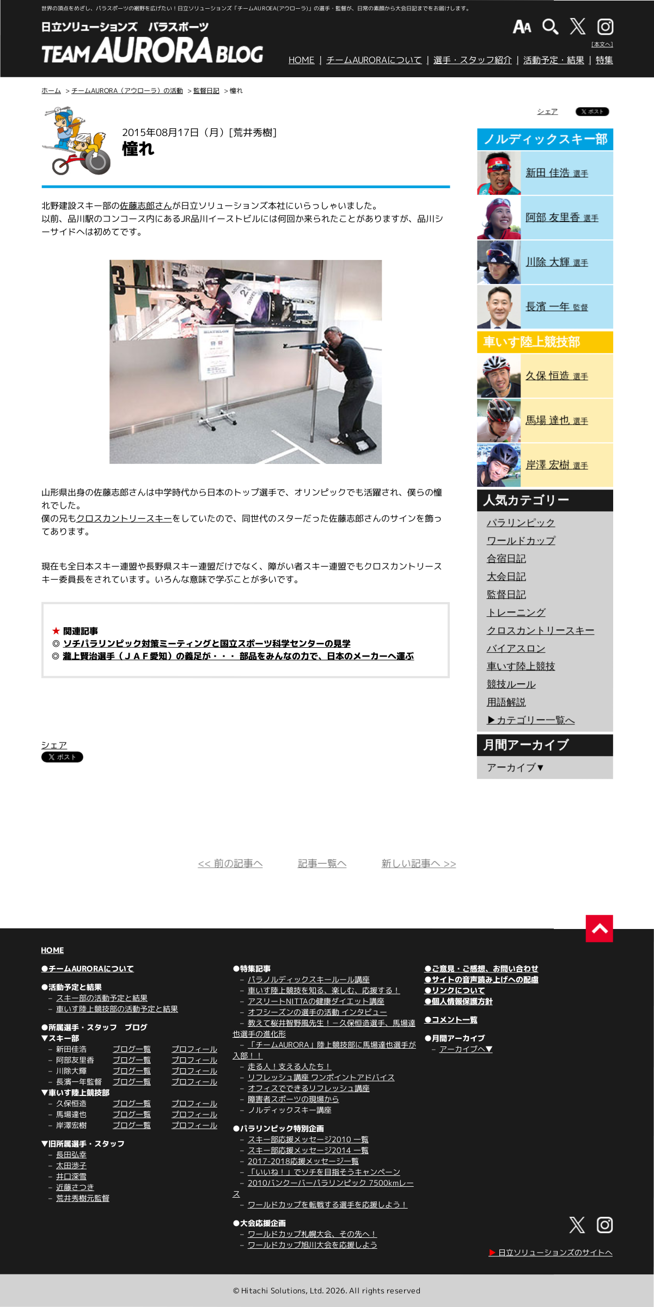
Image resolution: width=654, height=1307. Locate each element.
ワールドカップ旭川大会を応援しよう (312, 1245)
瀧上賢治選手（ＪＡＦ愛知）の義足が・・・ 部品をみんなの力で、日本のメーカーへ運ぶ (238, 656)
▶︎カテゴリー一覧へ (530, 720)
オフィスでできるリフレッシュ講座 (309, 1088)
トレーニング (516, 612)
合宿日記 (506, 558)
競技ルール (510, 684)
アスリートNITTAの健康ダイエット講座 (316, 1001)
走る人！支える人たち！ (290, 1066)
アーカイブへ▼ (466, 1049)
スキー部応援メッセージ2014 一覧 (308, 1150)
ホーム (51, 90)
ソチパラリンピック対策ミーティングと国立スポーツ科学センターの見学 (207, 643)
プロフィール (194, 1049)
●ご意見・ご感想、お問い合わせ (481, 968)
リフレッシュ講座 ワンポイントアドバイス (321, 1077)
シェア (54, 745)
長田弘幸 (71, 1154)
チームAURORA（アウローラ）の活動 (127, 90)
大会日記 (506, 576)
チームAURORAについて (374, 60)
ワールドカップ (521, 540)
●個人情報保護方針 (458, 1001)
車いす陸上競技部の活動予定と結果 (117, 1009)
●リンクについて (454, 990)
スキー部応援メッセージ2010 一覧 (308, 1139)
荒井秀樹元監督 (82, 1198)
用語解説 (505, 702)
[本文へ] (602, 44)
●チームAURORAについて (87, 968)
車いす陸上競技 (520, 666)
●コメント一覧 (451, 1019)
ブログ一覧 (132, 1049)
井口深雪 (71, 1176)
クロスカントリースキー (124, 518)
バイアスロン (515, 648)
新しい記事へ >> (418, 863)
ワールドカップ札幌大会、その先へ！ (312, 1234)
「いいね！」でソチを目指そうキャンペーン (324, 1172)
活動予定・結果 (553, 60)
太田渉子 (71, 1165)
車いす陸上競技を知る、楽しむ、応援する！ (324, 990)
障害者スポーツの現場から (293, 1099)
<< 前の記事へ (230, 863)
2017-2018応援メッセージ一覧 (303, 1161)
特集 (604, 60)
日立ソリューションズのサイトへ (550, 1252)
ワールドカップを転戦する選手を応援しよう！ (328, 1204)
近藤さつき (75, 1187)
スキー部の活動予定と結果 (102, 998)
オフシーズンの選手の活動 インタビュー (317, 1012)
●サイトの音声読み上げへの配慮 (481, 979)
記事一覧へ (321, 863)
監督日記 (206, 90)
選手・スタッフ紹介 (472, 60)
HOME (302, 60)
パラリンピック (521, 522)
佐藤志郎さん (146, 206)
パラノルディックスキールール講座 (309, 979)
